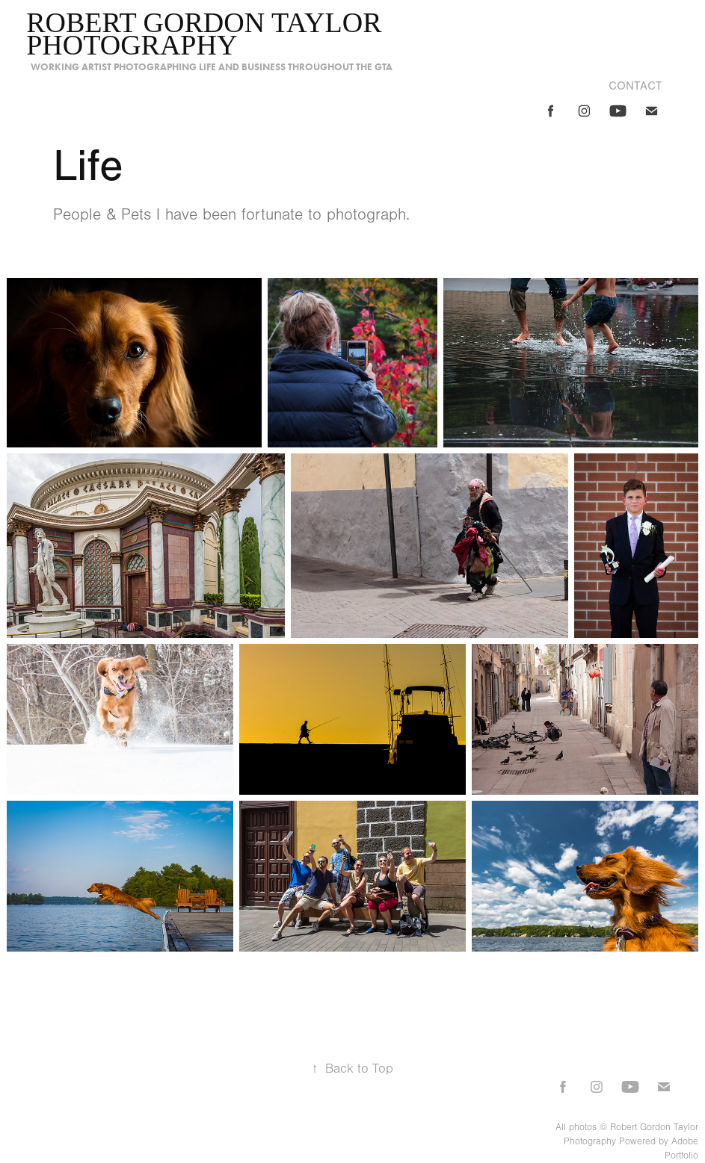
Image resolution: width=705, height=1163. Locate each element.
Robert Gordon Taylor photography (207, 34)
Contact (635, 86)
